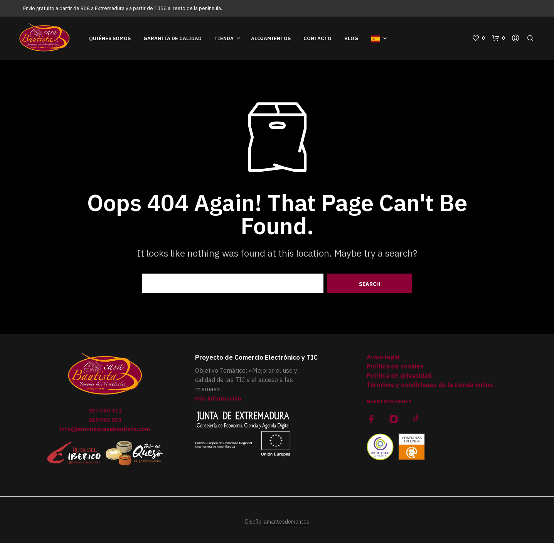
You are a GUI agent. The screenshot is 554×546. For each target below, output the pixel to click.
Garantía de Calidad (172, 40)
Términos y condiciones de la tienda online (430, 388)
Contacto (317, 40)
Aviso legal (383, 360)
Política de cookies (395, 369)
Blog (351, 40)
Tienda (224, 40)
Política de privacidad (399, 378)
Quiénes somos (110, 40)
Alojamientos (271, 40)
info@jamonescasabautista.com (105, 432)
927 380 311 (105, 413)
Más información (219, 401)
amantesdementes (286, 525)
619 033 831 (105, 422)
